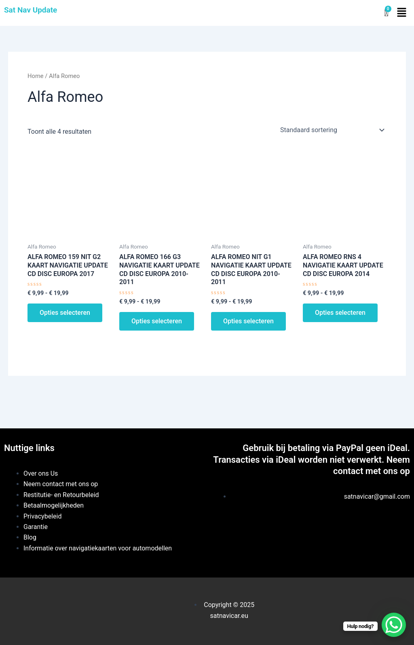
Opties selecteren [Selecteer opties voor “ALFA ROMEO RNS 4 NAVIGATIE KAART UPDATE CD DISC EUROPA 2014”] (340, 312)
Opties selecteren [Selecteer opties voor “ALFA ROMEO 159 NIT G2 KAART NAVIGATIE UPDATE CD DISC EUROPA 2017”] (65, 312)
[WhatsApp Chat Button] (394, 625)
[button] (402, 13)
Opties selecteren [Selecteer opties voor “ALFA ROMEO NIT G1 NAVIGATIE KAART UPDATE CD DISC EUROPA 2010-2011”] (248, 321)
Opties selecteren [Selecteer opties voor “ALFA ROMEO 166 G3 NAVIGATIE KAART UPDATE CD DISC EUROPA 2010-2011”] (156, 321)
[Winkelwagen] (386, 13)
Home (35, 76)
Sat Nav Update (30, 10)
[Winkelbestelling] (332, 130)
